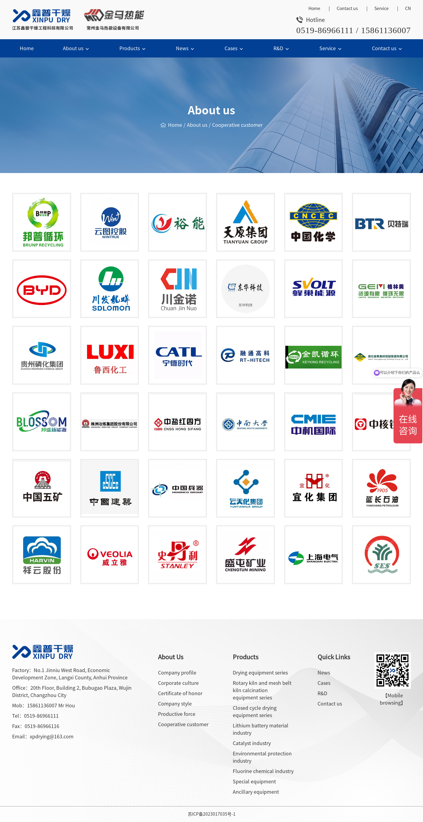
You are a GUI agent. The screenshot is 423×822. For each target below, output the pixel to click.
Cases (234, 48)
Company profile (177, 672)
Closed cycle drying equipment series (255, 712)
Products (133, 48)
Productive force (176, 714)
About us (76, 48)
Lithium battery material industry (260, 729)
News (185, 48)
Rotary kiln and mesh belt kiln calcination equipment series (262, 690)
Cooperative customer (237, 125)
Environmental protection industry (262, 757)
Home (314, 8)
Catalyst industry (252, 743)
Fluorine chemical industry (263, 771)
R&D (281, 48)
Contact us (347, 8)
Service (381, 8)
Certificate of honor (180, 693)
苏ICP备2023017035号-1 (212, 814)
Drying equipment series (260, 672)
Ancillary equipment (256, 791)
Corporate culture (178, 683)
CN (408, 8)
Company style (175, 703)
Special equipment (254, 781)
